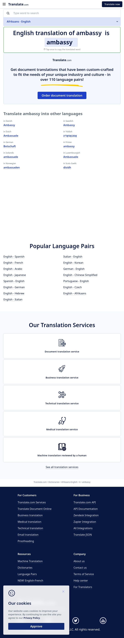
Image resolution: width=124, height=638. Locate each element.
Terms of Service (84, 574)
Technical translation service (62, 403)
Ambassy (9, 125)
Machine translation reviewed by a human (62, 455)
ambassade (10, 157)
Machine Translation (30, 561)
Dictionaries (25, 567)
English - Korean (73, 263)
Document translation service (62, 351)
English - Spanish (13, 256)
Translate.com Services (32, 502)
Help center (81, 580)
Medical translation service (62, 429)
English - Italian (12, 299)
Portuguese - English (76, 281)
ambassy (69, 146)
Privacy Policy (32, 617)
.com (18, 4)
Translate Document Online (34, 509)
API (85, 502)
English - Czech (72, 287)
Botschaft (9, 146)
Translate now (112, 4)
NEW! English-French (30, 580)
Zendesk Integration (86, 515)
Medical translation (29, 522)
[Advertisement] (62, 209)
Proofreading (26, 541)
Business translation (30, 515)
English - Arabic (12, 269)
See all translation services (62, 467)
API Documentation (86, 509)
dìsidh (67, 167)
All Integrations (83, 528)
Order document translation (62, 95)
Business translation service (62, 377)
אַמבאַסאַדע (70, 135)
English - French (13, 263)
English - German (14, 287)
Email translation (28, 534)
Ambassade (10, 135)
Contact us (80, 567)
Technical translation (30, 528)
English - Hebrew (13, 293)
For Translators (83, 587)
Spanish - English (13, 281)
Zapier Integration (85, 522)
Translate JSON (83, 534)
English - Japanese (14, 275)
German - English (74, 269)
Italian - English (72, 256)
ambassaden (11, 167)
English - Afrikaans (74, 293)
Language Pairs (27, 574)
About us (79, 561)
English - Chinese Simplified (80, 275)
